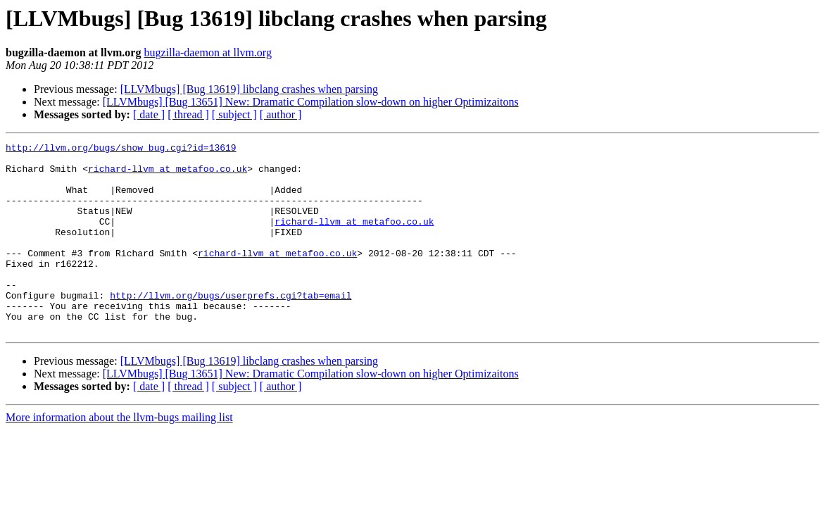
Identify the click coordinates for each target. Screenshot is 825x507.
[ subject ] (234, 114)
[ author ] (281, 114)
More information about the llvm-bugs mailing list (119, 455)
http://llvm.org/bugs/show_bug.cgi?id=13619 (121, 149)
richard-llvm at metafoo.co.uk (167, 174)
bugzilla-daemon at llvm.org (207, 52)
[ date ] (149, 114)
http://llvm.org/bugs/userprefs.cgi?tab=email (230, 326)
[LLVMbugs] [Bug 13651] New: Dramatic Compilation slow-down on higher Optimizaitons (311, 102)
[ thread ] (188, 114)
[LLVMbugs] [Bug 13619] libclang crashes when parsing (249, 89)
